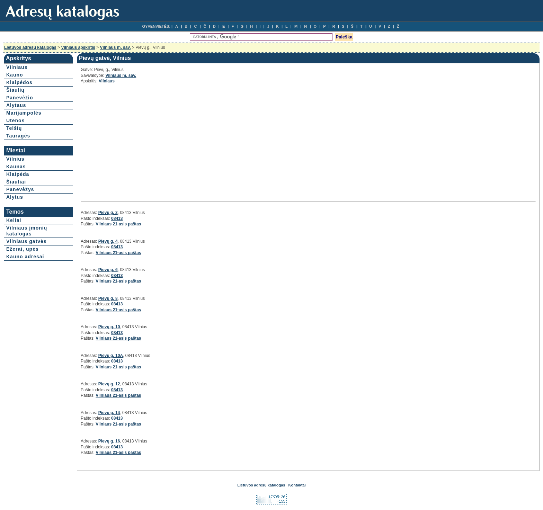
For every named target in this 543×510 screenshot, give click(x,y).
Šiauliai (16, 182)
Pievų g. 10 (109, 326)
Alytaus (16, 105)
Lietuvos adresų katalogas (30, 47)
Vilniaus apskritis (78, 47)
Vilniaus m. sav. (115, 47)
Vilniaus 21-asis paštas (118, 224)
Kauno (14, 75)
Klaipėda (17, 174)
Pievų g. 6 (108, 269)
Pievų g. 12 (109, 384)
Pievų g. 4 (108, 241)
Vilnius (15, 159)
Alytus (14, 197)
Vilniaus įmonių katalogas (26, 230)
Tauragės (18, 135)
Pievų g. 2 (108, 212)
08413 (117, 218)
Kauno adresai (25, 256)
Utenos (15, 120)
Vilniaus (16, 67)
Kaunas (16, 166)
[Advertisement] (142, 141)
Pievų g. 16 (109, 441)
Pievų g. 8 (108, 298)
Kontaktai (297, 485)
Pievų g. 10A (110, 355)
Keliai (13, 220)
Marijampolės (23, 113)
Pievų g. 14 (109, 412)
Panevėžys (20, 189)
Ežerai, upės (22, 249)
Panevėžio (19, 97)
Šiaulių (15, 90)
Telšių (14, 128)
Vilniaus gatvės (26, 241)
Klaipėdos (19, 82)
